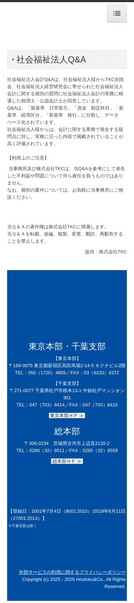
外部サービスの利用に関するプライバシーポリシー (72, 572)
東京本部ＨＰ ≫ (67, 415)
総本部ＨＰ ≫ (67, 461)
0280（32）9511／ (49, 450)
